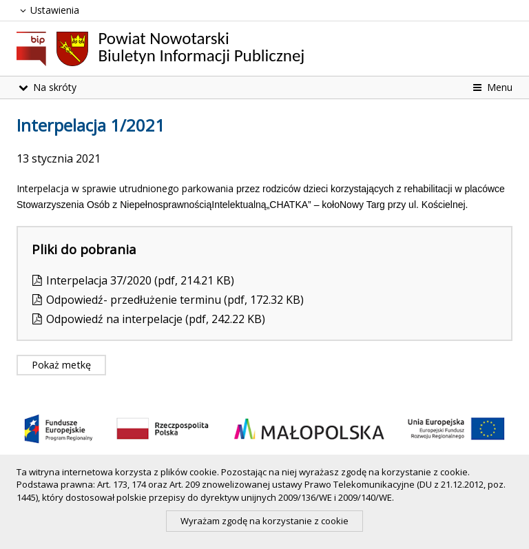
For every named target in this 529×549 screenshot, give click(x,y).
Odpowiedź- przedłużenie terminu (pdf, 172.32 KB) (175, 299)
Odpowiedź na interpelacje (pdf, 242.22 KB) (155, 319)
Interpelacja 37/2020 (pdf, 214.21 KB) (140, 280)
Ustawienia (48, 10)
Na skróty (46, 87)
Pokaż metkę (61, 364)
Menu (491, 87)
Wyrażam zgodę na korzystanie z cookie (264, 521)
